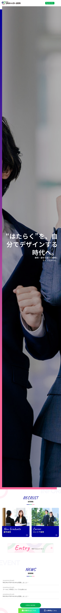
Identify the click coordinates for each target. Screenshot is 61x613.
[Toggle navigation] (57, 3)
